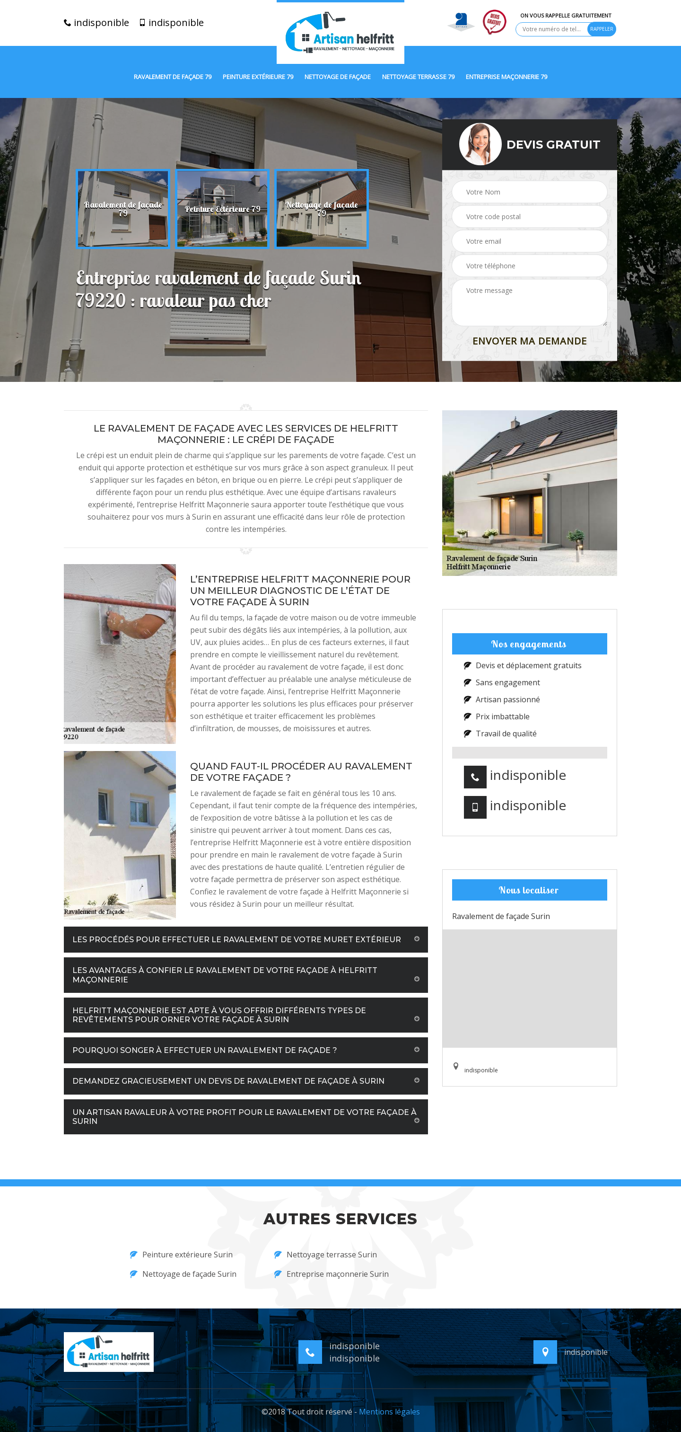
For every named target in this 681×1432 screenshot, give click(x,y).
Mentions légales (389, 1411)
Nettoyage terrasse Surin (325, 1254)
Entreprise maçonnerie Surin (331, 1274)
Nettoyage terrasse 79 (418, 77)
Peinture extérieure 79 (258, 77)
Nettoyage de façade (338, 77)
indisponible (96, 23)
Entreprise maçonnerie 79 (506, 77)
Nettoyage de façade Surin (183, 1274)
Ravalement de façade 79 (172, 77)
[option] (123, 209)
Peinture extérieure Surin (181, 1254)
